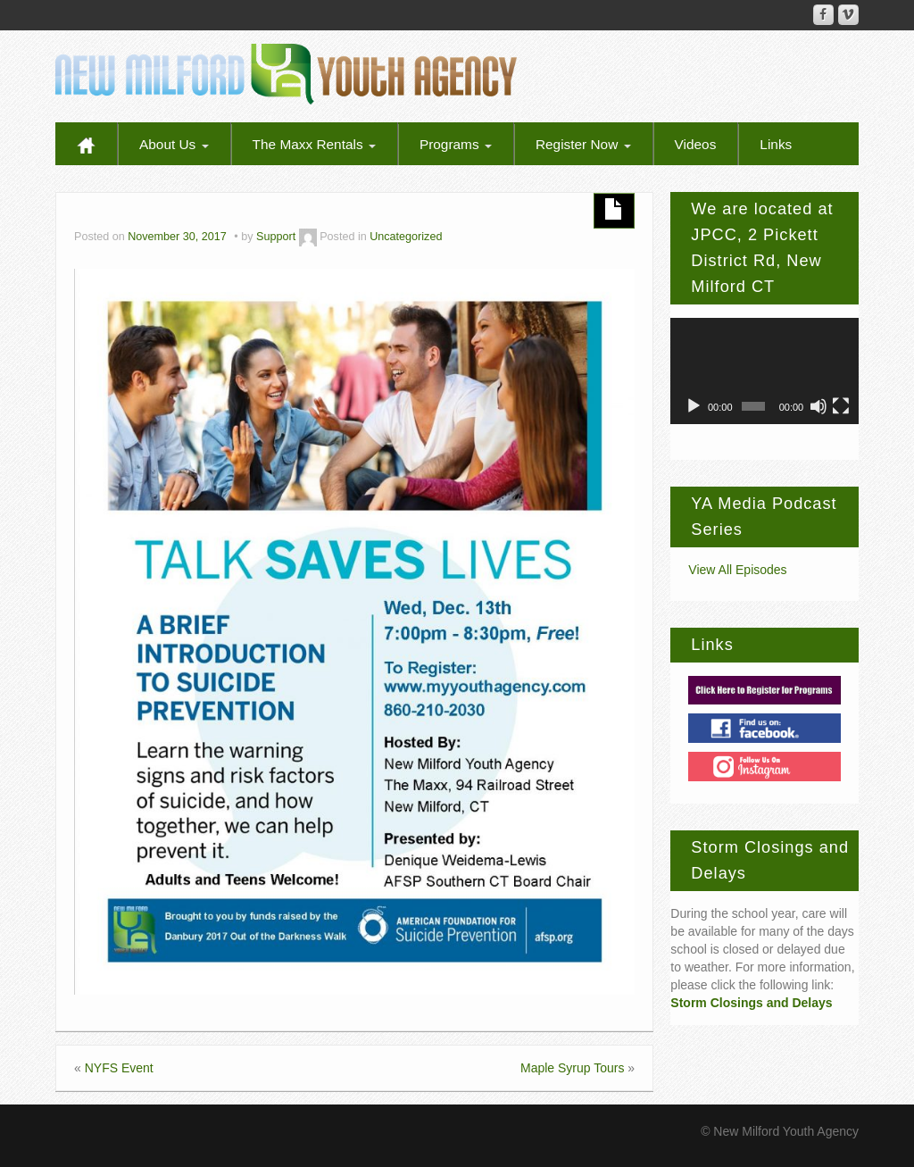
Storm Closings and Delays (751, 1003)
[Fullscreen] (841, 406)
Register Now (583, 144)
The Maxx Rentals (314, 144)
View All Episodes (737, 570)
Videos (696, 144)
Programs (456, 144)
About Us (174, 144)
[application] (764, 370)
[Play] (693, 406)
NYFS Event (119, 1068)
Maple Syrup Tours (572, 1068)
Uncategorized (406, 236)
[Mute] (818, 406)
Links (776, 144)
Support (275, 236)
